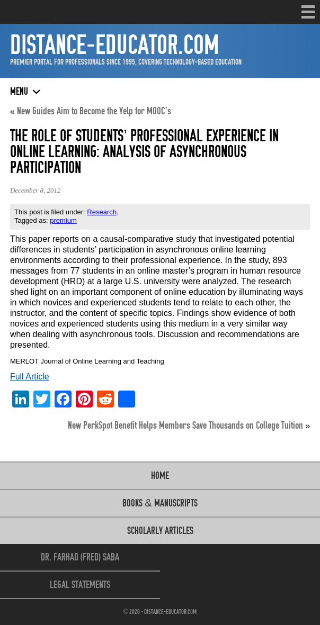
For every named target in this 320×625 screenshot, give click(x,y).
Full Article (29, 376)
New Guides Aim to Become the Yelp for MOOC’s (94, 110)
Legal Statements (80, 584)
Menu (308, 12)
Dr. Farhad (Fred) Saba (80, 557)
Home (160, 475)
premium (63, 220)
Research (102, 212)
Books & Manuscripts (159, 503)
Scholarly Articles (160, 530)
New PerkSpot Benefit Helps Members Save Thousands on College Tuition (185, 425)
